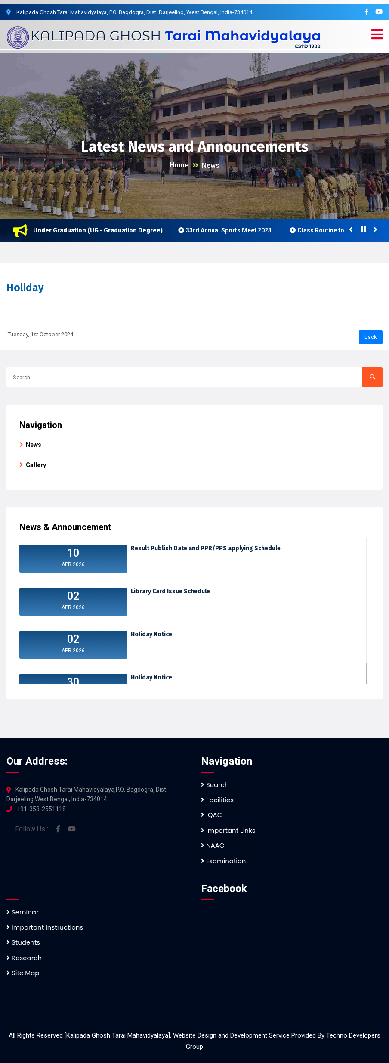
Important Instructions (44, 927)
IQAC (211, 814)
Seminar (22, 912)
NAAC (212, 845)
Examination (223, 860)
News (210, 165)
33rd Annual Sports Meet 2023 (233, 230)
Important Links (228, 830)
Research (24, 957)
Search (215, 784)
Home (179, 165)
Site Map (22, 972)
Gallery (36, 465)
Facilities (217, 799)
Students (23, 942)
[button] (377, 34)
